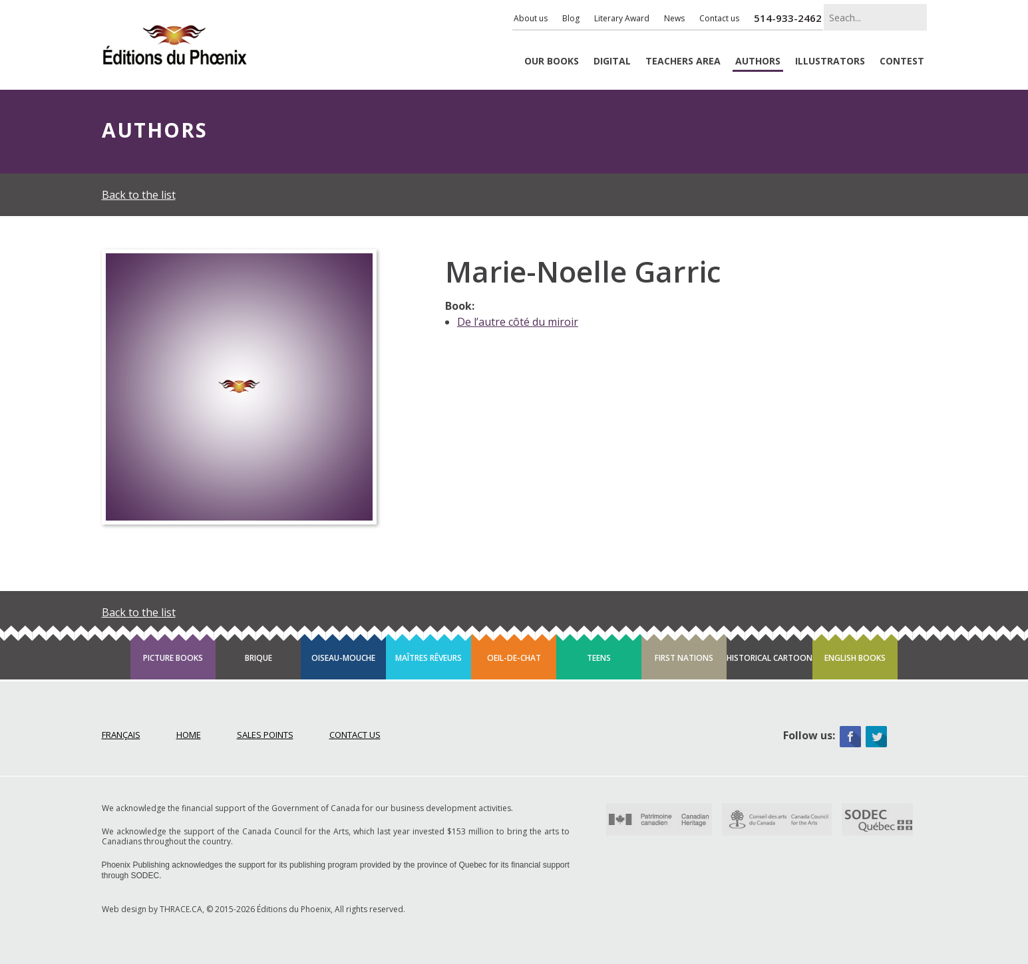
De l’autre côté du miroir (517, 321)
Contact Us (355, 735)
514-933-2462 (788, 18)
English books (855, 657)
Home (188, 735)
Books (551, 61)
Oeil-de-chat (514, 657)
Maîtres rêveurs (428, 657)
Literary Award (621, 18)
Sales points (265, 735)
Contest (902, 61)
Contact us (719, 18)
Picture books (173, 657)
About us (531, 18)
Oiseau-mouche (343, 657)
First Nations (684, 657)
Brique (258, 657)
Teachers (683, 61)
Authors (757, 61)
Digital (612, 61)
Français (121, 735)
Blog (571, 18)
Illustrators (830, 61)
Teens (599, 657)
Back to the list (139, 194)
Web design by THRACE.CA (152, 909)
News (674, 18)
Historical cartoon (769, 657)
